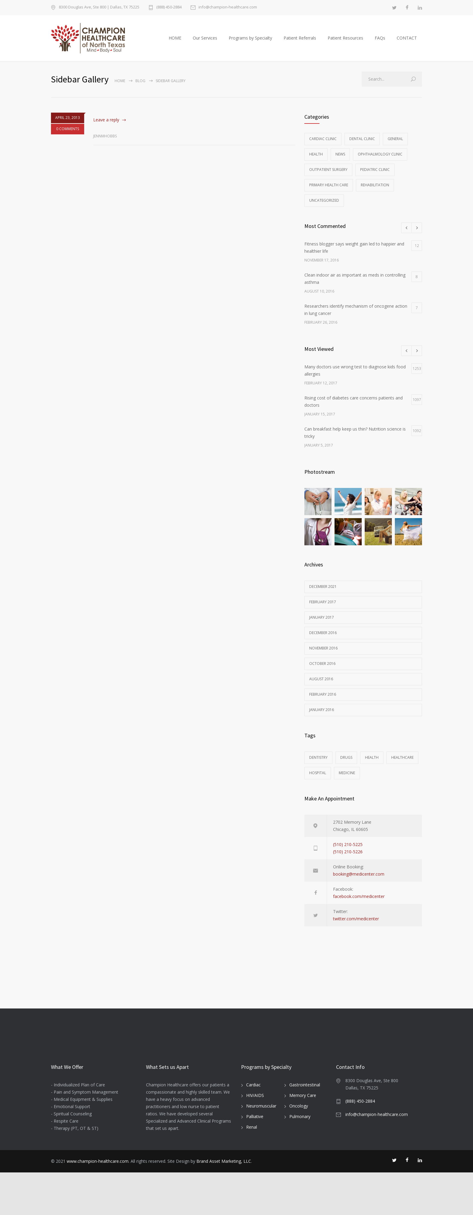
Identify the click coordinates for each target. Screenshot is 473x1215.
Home (120, 87)
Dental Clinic (362, 145)
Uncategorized (324, 206)
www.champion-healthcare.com (98, 1204)
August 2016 (321, 685)
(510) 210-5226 (348, 858)
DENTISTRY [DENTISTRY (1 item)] (318, 763)
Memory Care (302, 1138)
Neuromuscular (261, 1148)
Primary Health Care (328, 191)
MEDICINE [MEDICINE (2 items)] (347, 779)
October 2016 (322, 669)
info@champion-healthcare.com (227, 7)
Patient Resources (345, 41)
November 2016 (323, 654)
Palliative (254, 1159)
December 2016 (323, 639)
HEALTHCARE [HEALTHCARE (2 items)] (402, 763)
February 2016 (322, 700)
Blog (140, 87)
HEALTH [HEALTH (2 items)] (372, 763)
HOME (175, 41)
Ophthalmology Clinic (380, 160)
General (395, 145)
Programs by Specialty (250, 41)
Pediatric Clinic (375, 175)
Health (316, 160)
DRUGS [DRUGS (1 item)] (346, 763)
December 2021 (323, 592)
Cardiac (253, 1127)
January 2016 (321, 716)
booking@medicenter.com (358, 880)
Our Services (205, 41)
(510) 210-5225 (348, 851)
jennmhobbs (105, 142)
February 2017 (322, 608)
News (340, 160)
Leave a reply (106, 126)
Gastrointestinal (304, 1127)
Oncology (298, 1148)
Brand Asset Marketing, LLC (223, 1204)
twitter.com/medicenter (356, 925)
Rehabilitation (375, 191)
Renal (251, 1169)
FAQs (380, 41)
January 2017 (321, 623)
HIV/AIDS (255, 1138)
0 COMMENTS (67, 135)
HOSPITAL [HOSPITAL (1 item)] (317, 779)
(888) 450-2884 (169, 7)
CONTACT (407, 41)
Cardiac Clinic (323, 145)
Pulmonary (299, 1159)
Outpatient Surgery (328, 175)
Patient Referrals (300, 41)
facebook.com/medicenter (359, 903)
